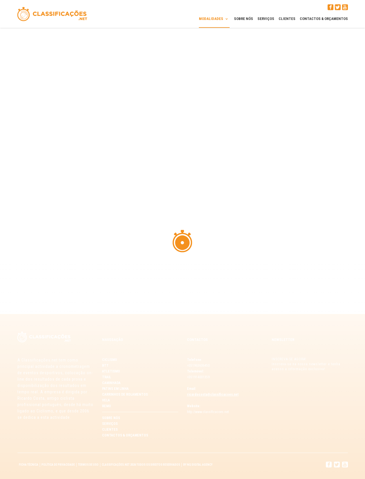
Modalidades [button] (214, 18)
